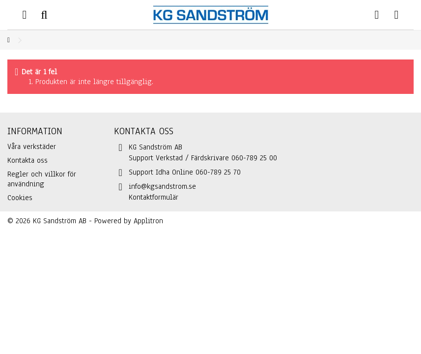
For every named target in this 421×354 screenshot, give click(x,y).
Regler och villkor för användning (41, 179)
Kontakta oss (27, 160)
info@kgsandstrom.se (162, 186)
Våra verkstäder (31, 146)
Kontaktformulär (153, 197)
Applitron (148, 221)
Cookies (19, 198)
